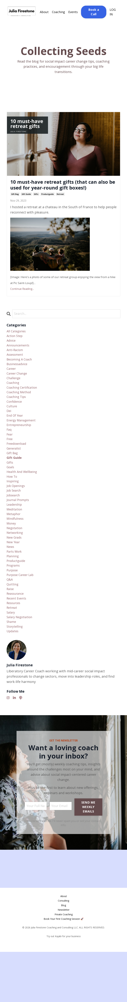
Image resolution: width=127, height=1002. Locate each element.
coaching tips (18, 416)
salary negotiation (21, 665)
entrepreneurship (21, 447)
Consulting (63, 951)
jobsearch (14, 527)
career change (18, 389)
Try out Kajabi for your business (63, 986)
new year (14, 580)
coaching (14, 400)
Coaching (58, 12)
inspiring (14, 511)
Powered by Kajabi (64, 993)
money (12, 559)
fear (10, 458)
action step (15, 347)
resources (15, 649)
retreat (60, 204)
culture (12, 426)
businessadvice (18, 379)
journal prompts (20, 532)
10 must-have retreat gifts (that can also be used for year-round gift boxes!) (57, 190)
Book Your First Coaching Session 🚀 (63, 969)
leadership (15, 537)
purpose (13, 612)
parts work (15, 590)
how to (13, 506)
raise (11, 633)
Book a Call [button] (93, 12)
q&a (10, 622)
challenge (14, 394)
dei (9, 431)
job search (15, 522)
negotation (15, 564)
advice (12, 352)
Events (73, 12)
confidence (15, 421)
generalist (15, 474)
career (12, 384)
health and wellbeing (23, 500)
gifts (36, 204)
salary (11, 659)
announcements (20, 357)
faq (9, 453)
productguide (47, 204)
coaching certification (24, 405)
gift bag (15, 204)
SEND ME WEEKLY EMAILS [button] (89, 857)
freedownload (18, 469)
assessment (16, 368)
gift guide (26, 204)
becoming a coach (21, 373)
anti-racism (16, 363)
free (10, 463)
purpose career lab (22, 617)
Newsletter (63, 960)
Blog (63, 955)
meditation (15, 543)
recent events (17, 643)
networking (16, 569)
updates (13, 680)
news (11, 585)
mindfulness (16, 553)
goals (11, 495)
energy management (23, 442)
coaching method (20, 410)
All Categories (17, 341)
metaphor (14, 548)
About (44, 12)
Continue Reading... (22, 299)
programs (14, 606)
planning (14, 596)
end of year (16, 437)
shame (12, 670)
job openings (17, 516)
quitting (13, 627)
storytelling (16, 675)
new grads (15, 575)
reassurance (16, 638)
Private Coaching (64, 964)
